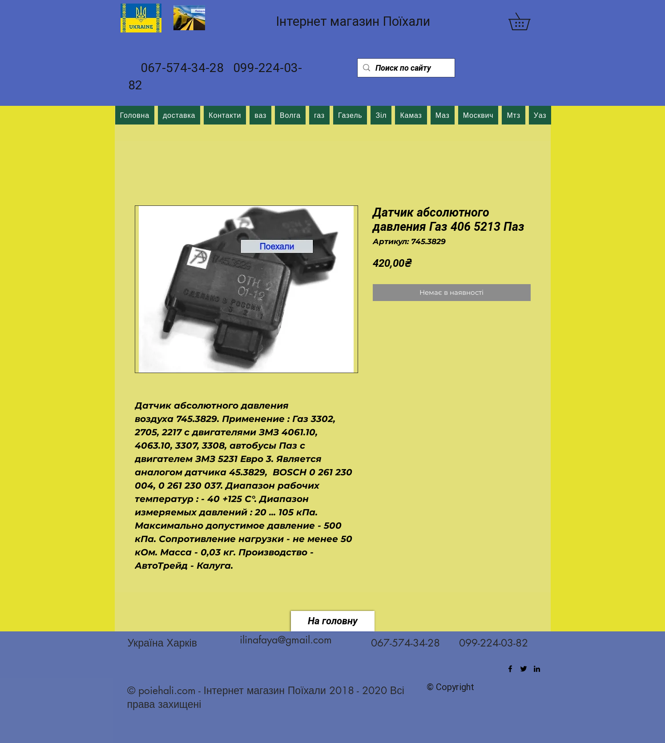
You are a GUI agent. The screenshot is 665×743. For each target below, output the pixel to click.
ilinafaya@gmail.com (286, 640)
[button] (527, 21)
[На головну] (333, 621)
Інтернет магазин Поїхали (353, 21)
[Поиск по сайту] (405, 68)
